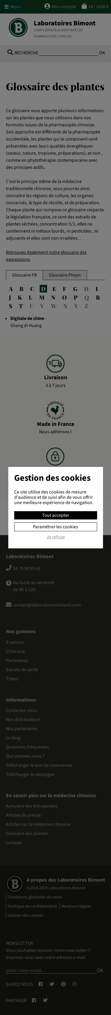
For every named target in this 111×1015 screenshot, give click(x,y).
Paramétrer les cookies (55, 527)
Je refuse (55, 537)
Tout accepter (55, 515)
